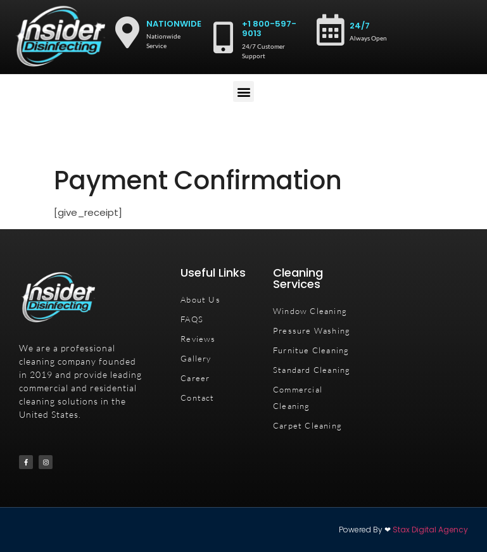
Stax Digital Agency (430, 529)
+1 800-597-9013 (269, 29)
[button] (243, 91)
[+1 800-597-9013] (223, 37)
